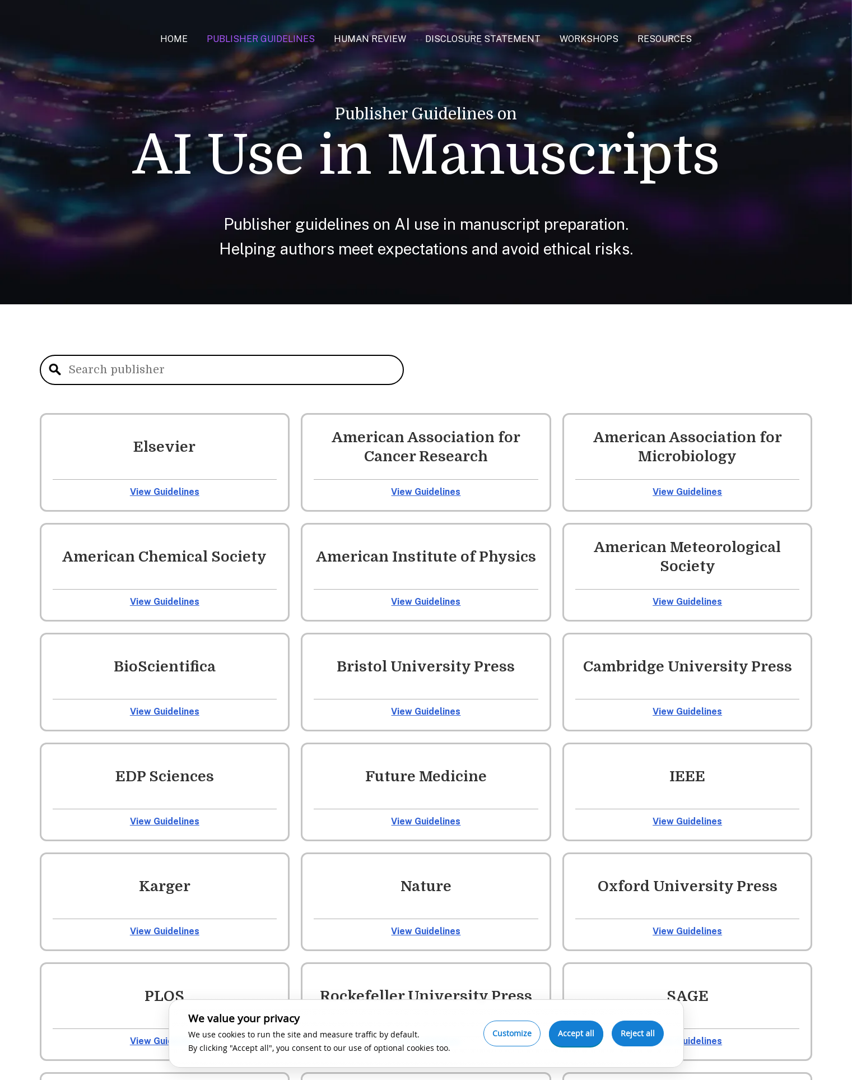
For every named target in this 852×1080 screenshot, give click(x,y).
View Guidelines (164, 491)
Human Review (370, 39)
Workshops (589, 39)
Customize (512, 1033)
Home (174, 39)
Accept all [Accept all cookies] (576, 1033)
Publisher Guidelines (261, 39)
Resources (664, 39)
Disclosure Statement (483, 39)
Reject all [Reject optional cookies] (638, 1033)
